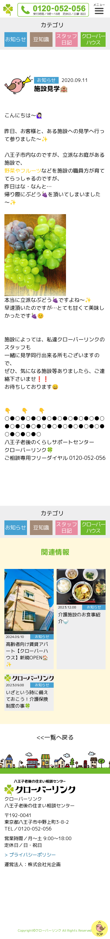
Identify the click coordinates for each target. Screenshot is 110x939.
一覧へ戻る (59, 737)
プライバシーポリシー (32, 855)
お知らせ (15, 39)
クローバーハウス (93, 39)
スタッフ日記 (66, 39)
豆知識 (41, 39)
